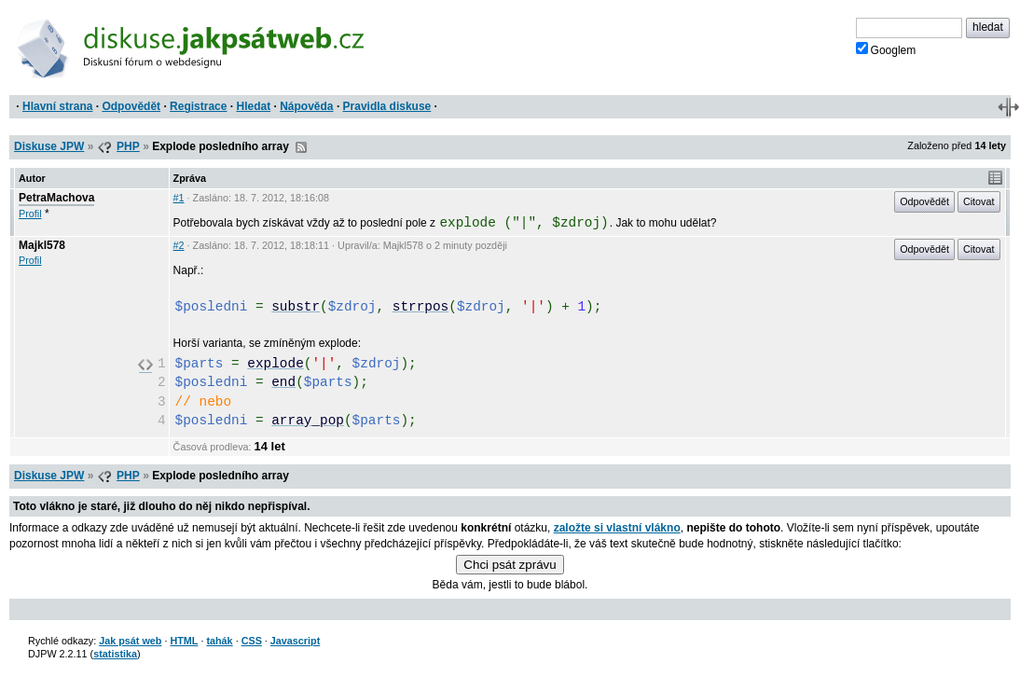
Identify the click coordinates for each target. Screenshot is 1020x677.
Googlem (886, 49)
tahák (219, 640)
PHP (128, 146)
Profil (30, 213)
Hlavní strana (57, 106)
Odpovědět (131, 106)
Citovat (979, 201)
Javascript (295, 640)
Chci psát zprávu (509, 565)
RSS (301, 147)
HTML (184, 640)
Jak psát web (130, 640)
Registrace (198, 106)
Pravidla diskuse (387, 106)
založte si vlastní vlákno (617, 527)
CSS (251, 640)
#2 (179, 245)
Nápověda (306, 106)
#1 (179, 197)
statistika (115, 653)
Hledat (253, 106)
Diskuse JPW (49, 146)
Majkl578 (42, 245)
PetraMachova (56, 197)
